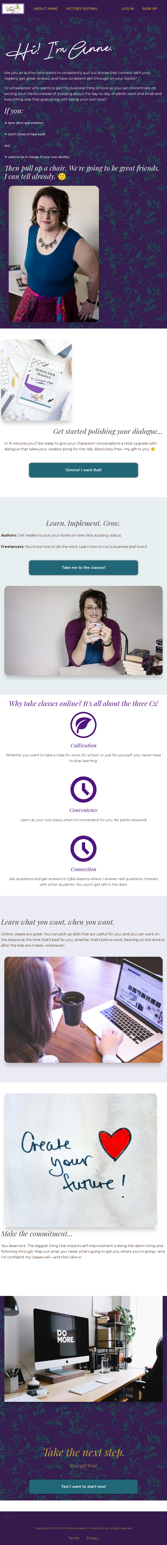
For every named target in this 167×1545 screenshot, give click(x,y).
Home (8, 1516)
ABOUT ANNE (45, 8)
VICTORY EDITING (81, 8)
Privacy (92, 1538)
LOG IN (128, 8)
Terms (73, 1538)
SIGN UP (149, 8)
